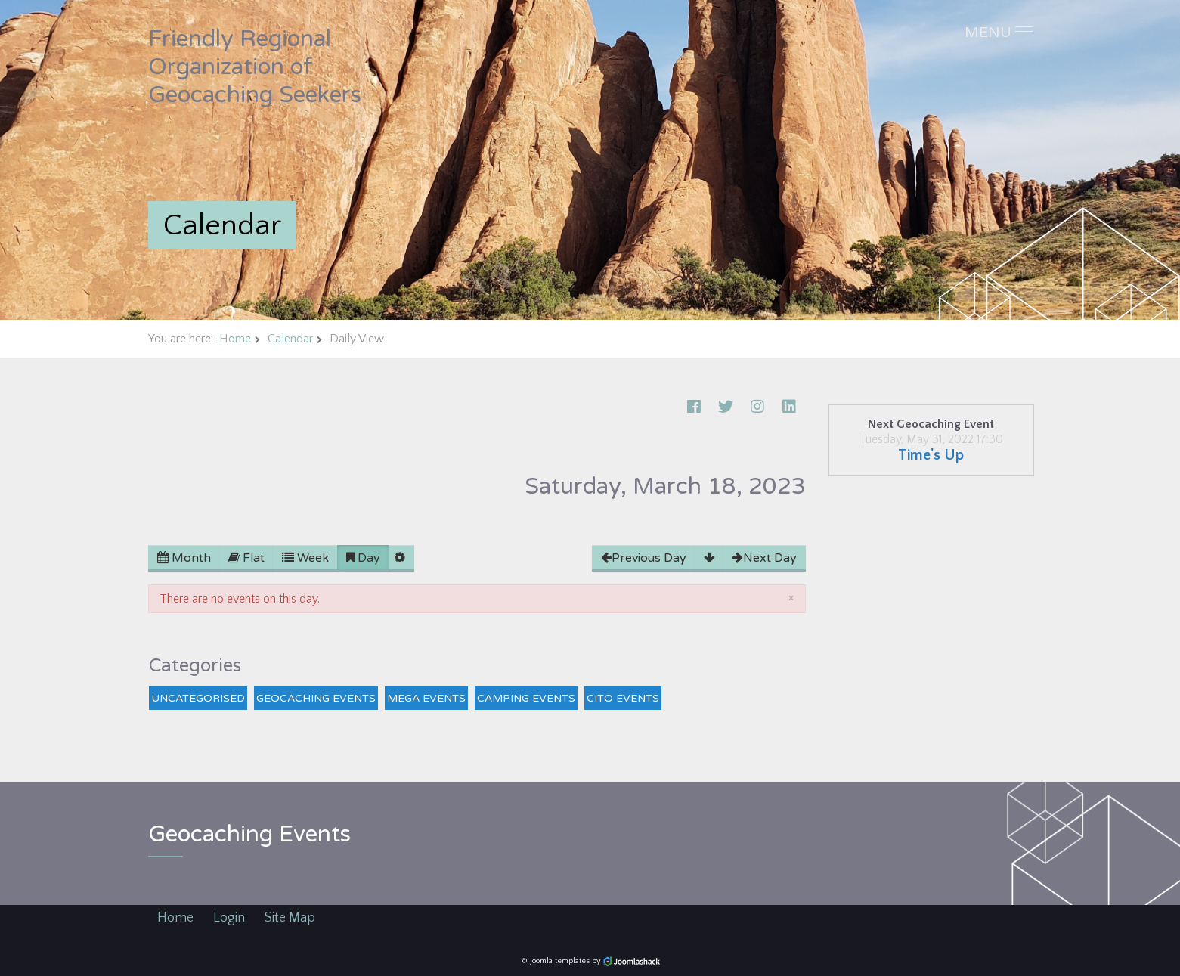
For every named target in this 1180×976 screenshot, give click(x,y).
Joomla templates (560, 960)
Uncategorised (198, 698)
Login (229, 917)
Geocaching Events (316, 698)
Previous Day (643, 557)
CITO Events (623, 698)
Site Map (290, 917)
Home (235, 338)
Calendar (290, 338)
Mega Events (426, 698)
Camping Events (526, 698)
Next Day (764, 557)
